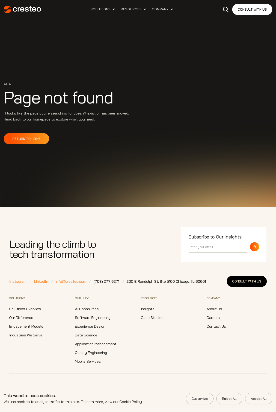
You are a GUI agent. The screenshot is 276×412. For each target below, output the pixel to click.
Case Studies (152, 317)
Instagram (18, 281)
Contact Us (216, 326)
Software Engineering (92, 317)
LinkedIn (41, 281)
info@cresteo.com (71, 281)
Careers (213, 317)
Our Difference (21, 317)
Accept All (259, 399)
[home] (22, 9)
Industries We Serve (25, 335)
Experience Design (90, 326)
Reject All (229, 399)
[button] (103, 9)
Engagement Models (26, 326)
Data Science (86, 335)
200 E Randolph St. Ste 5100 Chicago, (166, 281)
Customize (200, 399)
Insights (147, 308)
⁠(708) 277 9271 (106, 281)
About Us (214, 308)
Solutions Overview (25, 308)
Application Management (95, 343)
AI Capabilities (87, 308)
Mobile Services (88, 361)
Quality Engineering (91, 352)
